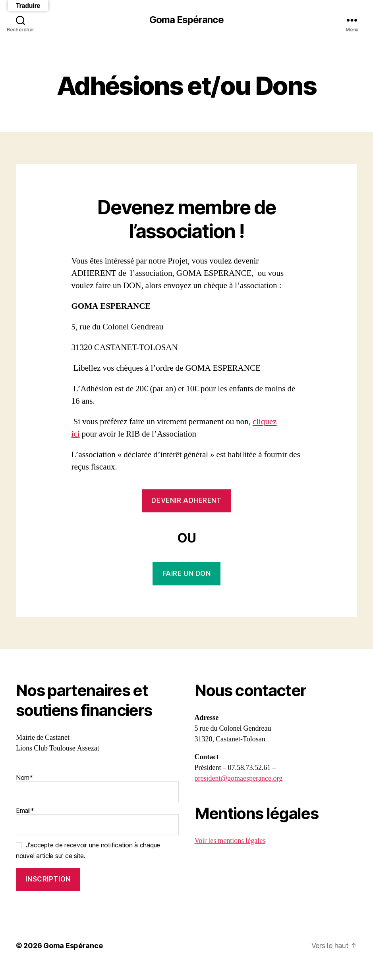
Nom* (97, 788)
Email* (97, 820)
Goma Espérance (186, 20)
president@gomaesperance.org (239, 778)
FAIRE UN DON (186, 573)
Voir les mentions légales (230, 840)
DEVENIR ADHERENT (186, 500)
